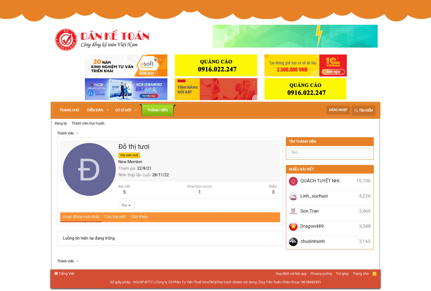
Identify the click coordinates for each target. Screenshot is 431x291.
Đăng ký (61, 123)
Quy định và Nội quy (291, 273)
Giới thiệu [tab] (139, 216)
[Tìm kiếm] (363, 111)
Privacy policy (321, 273)
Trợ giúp (342, 273)
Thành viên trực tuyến (88, 123)
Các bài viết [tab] (115, 216)
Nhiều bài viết (301, 169)
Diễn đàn (95, 110)
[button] (107, 110)
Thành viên (158, 110)
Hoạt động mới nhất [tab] (81, 216)
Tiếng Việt (64, 273)
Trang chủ (69, 110)
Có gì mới (123, 110)
